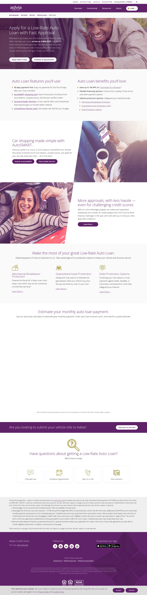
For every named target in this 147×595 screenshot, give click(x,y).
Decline (131, 590)
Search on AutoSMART (23, 161)
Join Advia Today (85, 2)
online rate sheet (59, 500)
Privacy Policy (43, 592)
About (119, 8)
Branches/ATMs (107, 2)
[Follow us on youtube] (71, 546)
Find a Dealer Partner (47, 161)
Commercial (92, 8)
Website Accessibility (86, 561)
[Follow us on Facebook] (55, 546)
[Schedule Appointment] (59, 474)
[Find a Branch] (116, 474)
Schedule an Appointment (44, 60)
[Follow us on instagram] (77, 546)
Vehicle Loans (42, 15)
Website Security (70, 561)
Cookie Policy (58, 592)
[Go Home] (16, 8)
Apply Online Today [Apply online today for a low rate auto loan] (19, 60)
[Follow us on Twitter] (60, 546)
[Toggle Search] (136, 2)
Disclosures (57, 561)
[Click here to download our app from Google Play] (114, 546)
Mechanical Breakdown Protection (96, 102)
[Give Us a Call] (88, 474)
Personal (78, 8)
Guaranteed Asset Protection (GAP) (96, 106)
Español (75, 2)
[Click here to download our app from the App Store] (102, 546)
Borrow (32, 15)
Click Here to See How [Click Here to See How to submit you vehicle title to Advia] (126, 427)
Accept (118, 590)
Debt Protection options (92, 109)
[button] (132, 8)
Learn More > (17, 291)
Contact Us (96, 2)
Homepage (15, 15)
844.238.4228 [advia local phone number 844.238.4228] (22, 545)
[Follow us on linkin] (66, 546)
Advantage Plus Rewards (110, 87)
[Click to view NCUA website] (79, 582)
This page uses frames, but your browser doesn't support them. (73, 362)
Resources (106, 8)
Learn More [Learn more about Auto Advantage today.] (88, 224)
